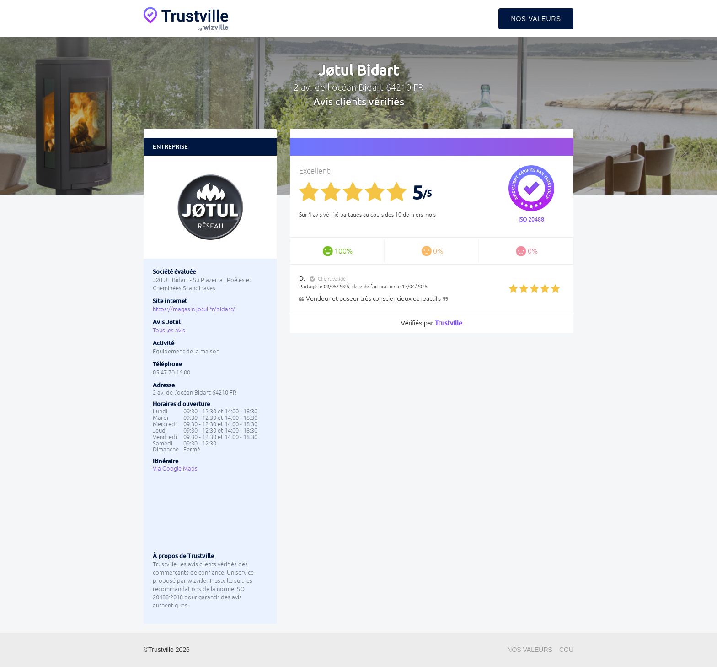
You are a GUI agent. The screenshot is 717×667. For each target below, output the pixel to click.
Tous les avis (169, 330)
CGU (566, 649)
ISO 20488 (531, 220)
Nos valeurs (536, 18)
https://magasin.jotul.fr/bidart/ (194, 309)
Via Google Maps (175, 468)
